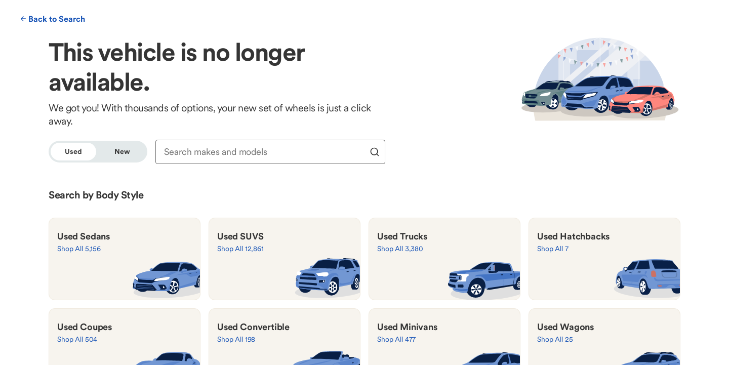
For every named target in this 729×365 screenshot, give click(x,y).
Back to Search (52, 19)
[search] (374, 151)
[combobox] (263, 151)
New (122, 151)
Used (73, 151)
